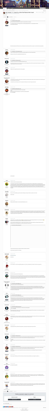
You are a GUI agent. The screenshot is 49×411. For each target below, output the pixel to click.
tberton (7, 314)
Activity (8, 8)
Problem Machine (7, 281)
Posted (12, 49)
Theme (23, 408)
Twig (6, 362)
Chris (7, 292)
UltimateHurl (7, 208)
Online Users (13, 9)
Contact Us (26, 408)
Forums (4, 9)
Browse (5, 8)
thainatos (6, 199)
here (12, 61)
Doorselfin (6, 190)
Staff (9, 9)
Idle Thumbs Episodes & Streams (15, 13)
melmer (6, 217)
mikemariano (7, 58)
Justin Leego (7, 253)
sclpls (7, 180)
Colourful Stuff (6, 381)
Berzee (7, 49)
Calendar (7, 9)
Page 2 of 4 (15, 390)
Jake (6, 13)
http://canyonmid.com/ (13, 254)
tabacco (6, 67)
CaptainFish (7, 353)
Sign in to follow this (39, 12)
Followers (43, 12)
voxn (6, 262)
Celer (7, 372)
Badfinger (6, 271)
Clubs (12, 8)
